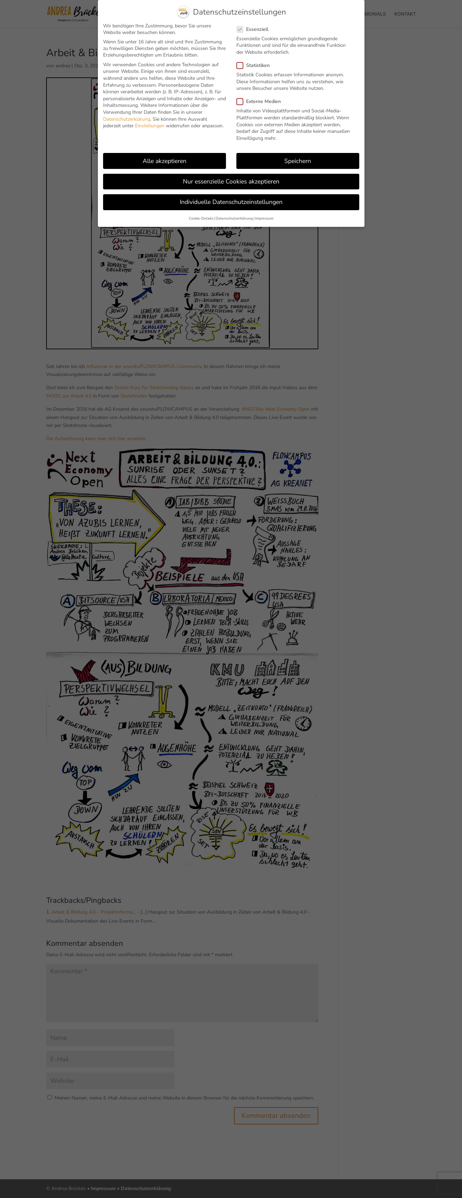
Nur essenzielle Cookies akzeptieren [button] (231, 181)
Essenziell (255, 29)
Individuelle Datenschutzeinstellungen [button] (231, 202)
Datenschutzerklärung (126, 119)
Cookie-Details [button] (201, 218)
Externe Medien (261, 101)
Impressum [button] (264, 218)
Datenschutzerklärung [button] (234, 218)
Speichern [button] (297, 161)
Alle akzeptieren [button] (164, 161)
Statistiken (256, 65)
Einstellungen (150, 125)
